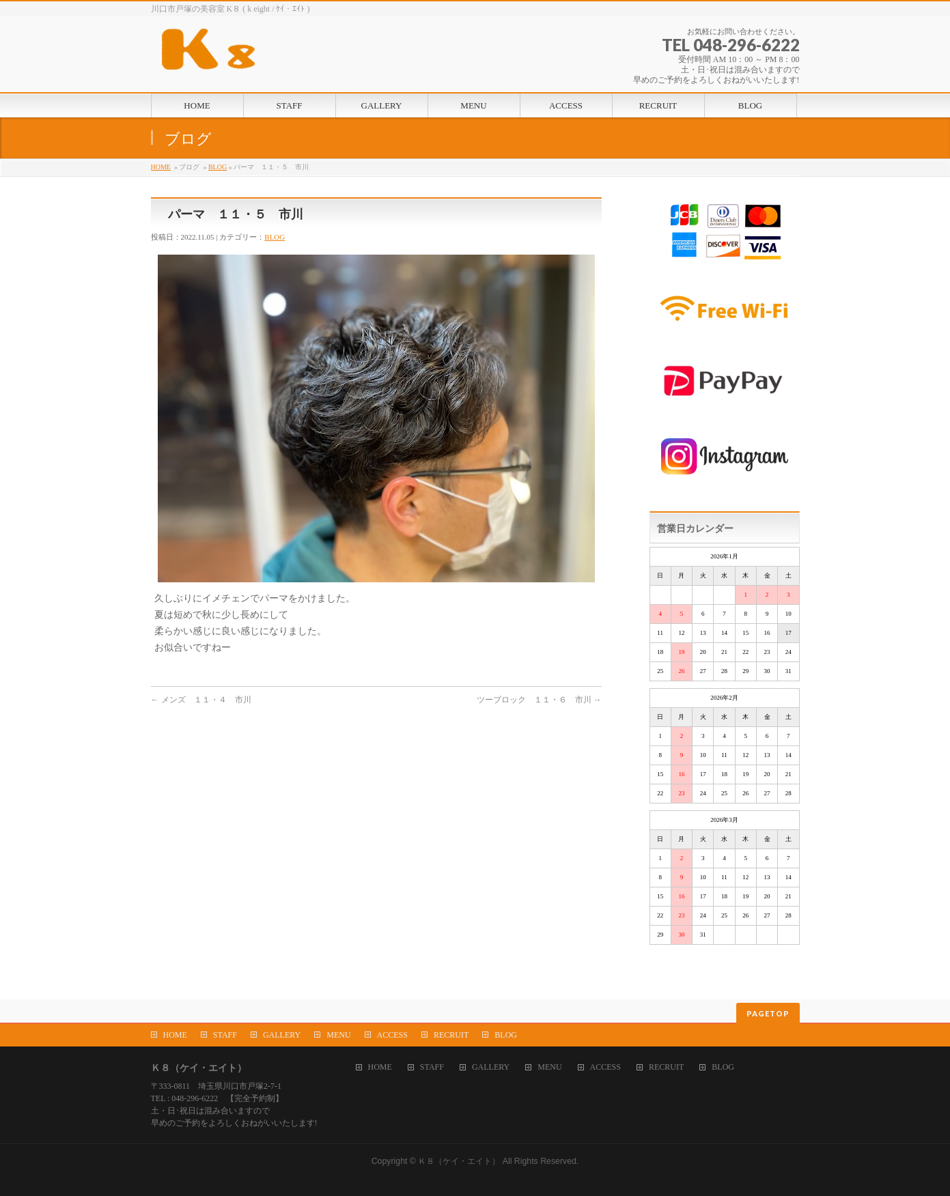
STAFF (225, 1035)
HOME (161, 167)
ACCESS (392, 1035)
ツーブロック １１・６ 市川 (539, 699)
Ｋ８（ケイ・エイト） (459, 1161)
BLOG (217, 167)
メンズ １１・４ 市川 (201, 699)
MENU (338, 1035)
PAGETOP (768, 1013)
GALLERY (282, 1035)
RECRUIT (451, 1035)
